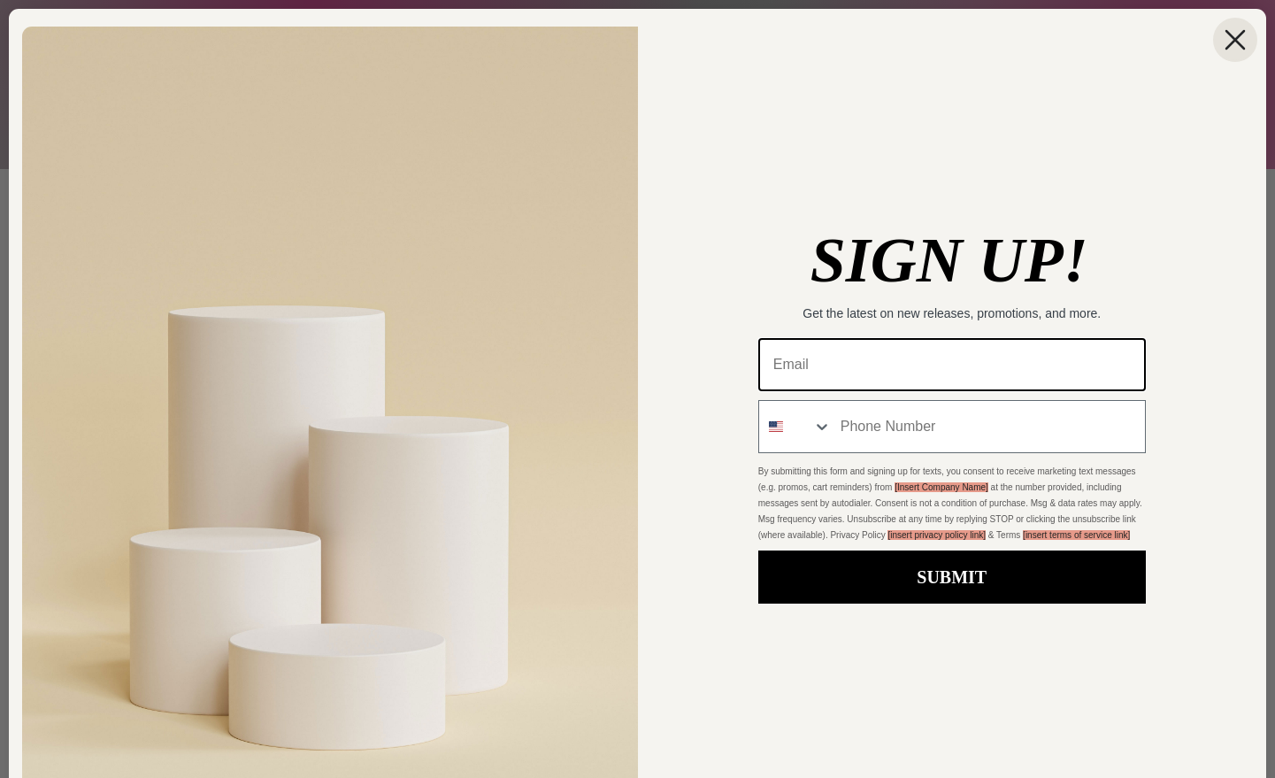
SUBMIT (952, 577)
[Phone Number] (988, 426)
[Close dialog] (1235, 40)
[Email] (952, 364)
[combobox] (795, 426)
